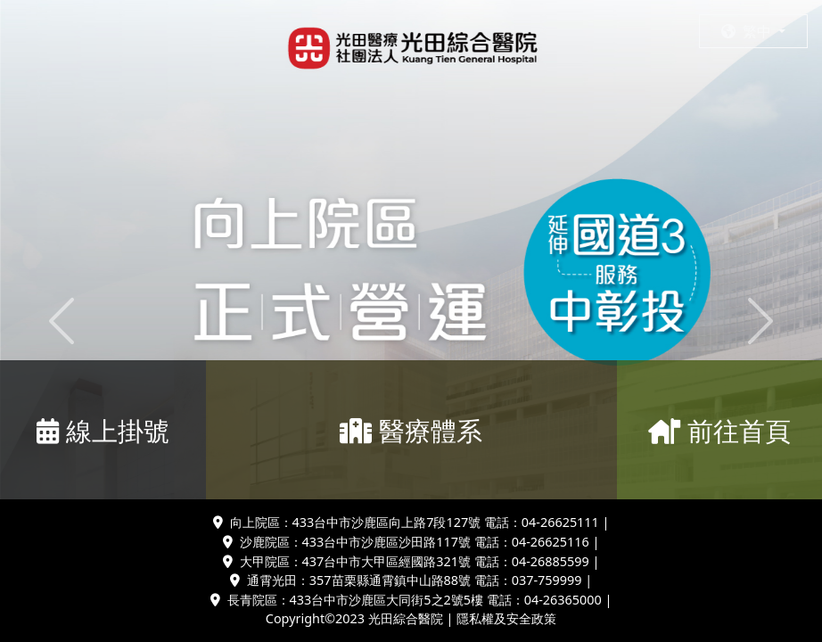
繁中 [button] (748, 31)
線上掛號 (103, 430)
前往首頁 (719, 430)
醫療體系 (411, 430)
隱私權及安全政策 (506, 618)
